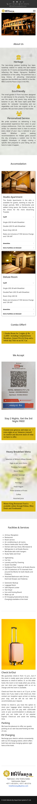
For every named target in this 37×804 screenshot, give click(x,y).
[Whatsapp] (23, 2)
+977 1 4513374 (13, 4)
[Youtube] (17, 2)
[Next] (34, 24)
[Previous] (3, 24)
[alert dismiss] (32, 333)
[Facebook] (13, 2)
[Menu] (34, 11)
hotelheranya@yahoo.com (18, 6)
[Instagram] (20, 2)
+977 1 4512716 (24, 4)
